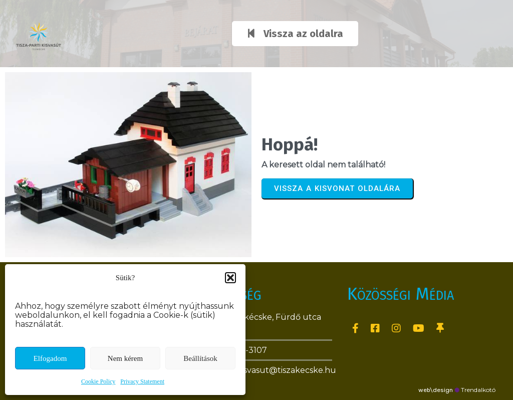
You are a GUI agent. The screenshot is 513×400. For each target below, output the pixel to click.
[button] (230, 278)
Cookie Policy (98, 381)
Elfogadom (50, 358)
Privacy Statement (142, 381)
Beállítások (200, 358)
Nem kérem (125, 358)
